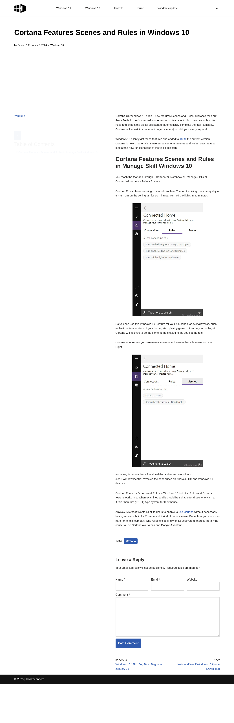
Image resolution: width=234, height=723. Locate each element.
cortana (131, 573)
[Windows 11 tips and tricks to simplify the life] (20, 8)
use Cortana (190, 537)
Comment (123, 628)
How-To (119, 8)
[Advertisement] (101, 78)
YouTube (20, 116)
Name (120, 612)
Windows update (169, 8)
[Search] (217, 8)
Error (141, 8)
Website (192, 612)
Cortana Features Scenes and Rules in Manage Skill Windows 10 (60, 144)
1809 (186, 146)
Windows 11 (62, 8)
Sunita (21, 45)
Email (155, 612)
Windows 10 (92, 8)
